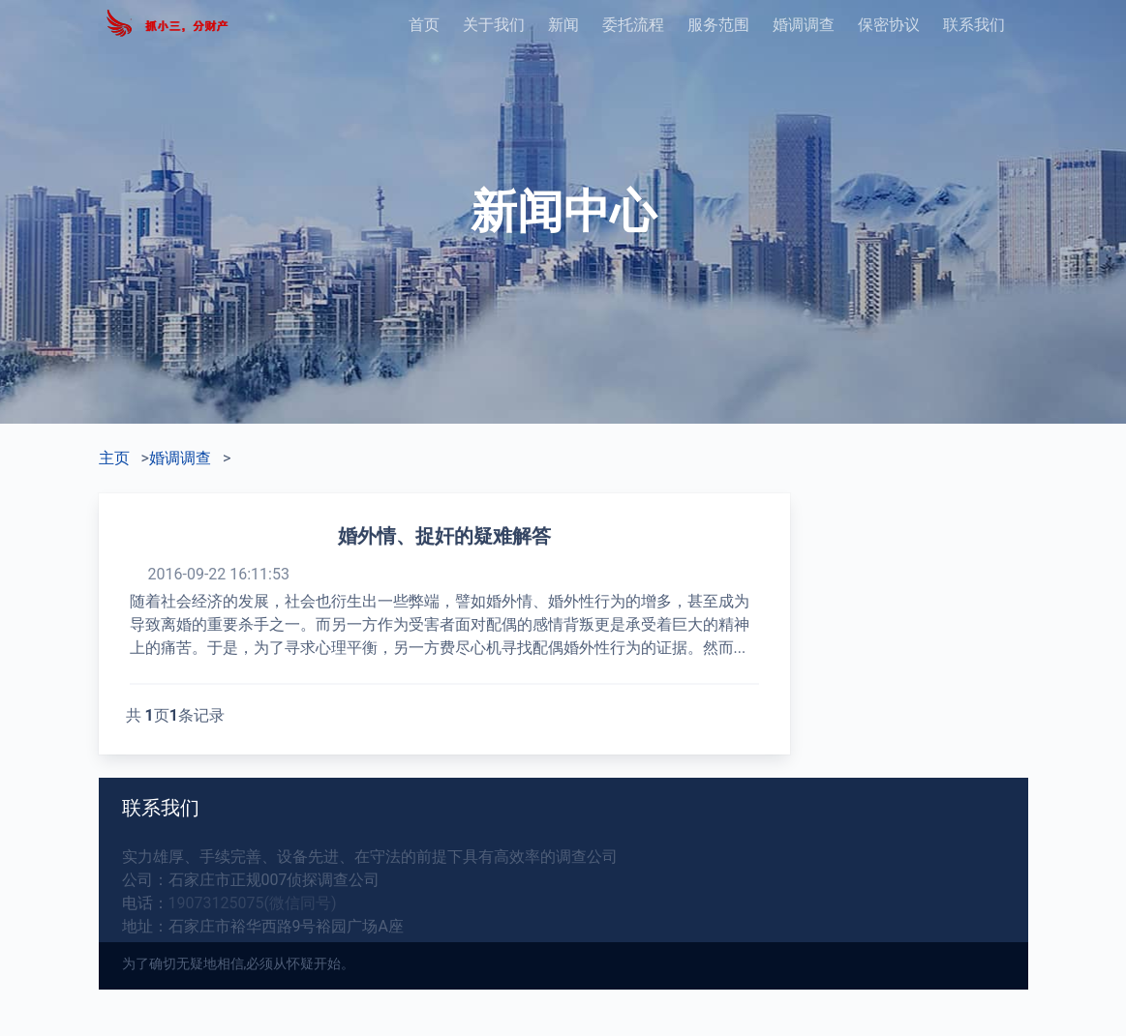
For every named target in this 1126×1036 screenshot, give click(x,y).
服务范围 (718, 24)
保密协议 (889, 24)
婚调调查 (804, 24)
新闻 (563, 24)
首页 (424, 24)
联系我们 (974, 24)
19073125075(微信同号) (252, 903)
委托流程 (633, 24)
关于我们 (494, 24)
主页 (114, 458)
